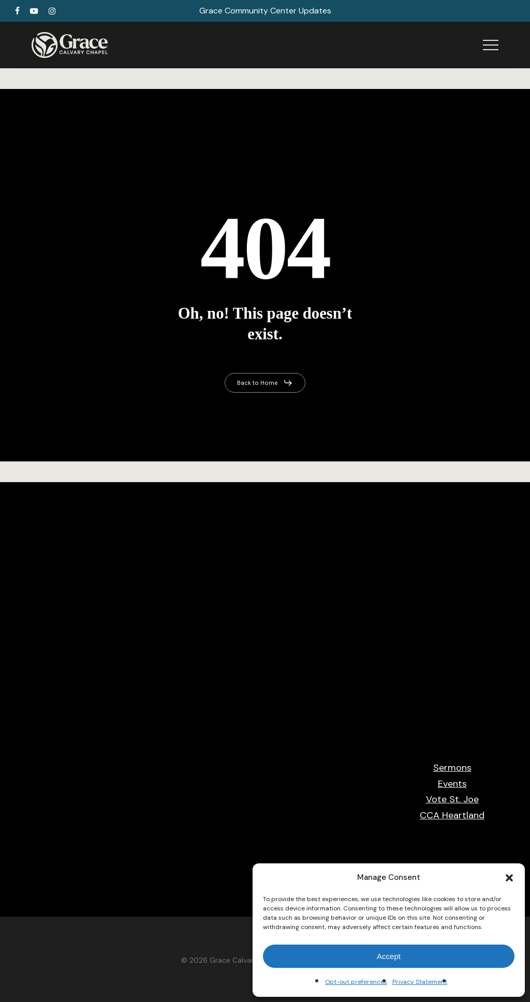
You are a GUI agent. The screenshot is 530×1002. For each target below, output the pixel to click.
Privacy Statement (419, 982)
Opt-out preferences (356, 982)
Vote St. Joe (452, 799)
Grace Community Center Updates (265, 10)
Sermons (452, 767)
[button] (509, 878)
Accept (389, 956)
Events (452, 783)
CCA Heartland (452, 815)
